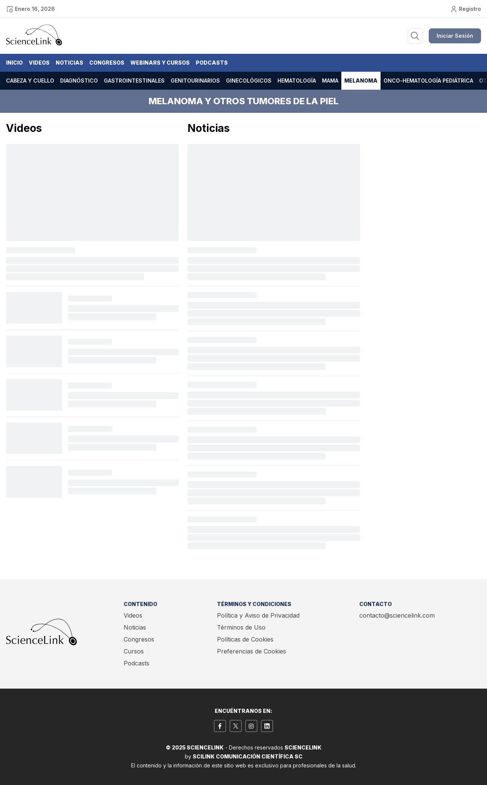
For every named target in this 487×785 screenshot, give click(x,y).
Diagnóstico (79, 80)
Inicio (14, 62)
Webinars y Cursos (160, 62)
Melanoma (361, 80)
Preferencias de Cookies (251, 651)
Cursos (134, 651)
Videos (39, 62)
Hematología (296, 80)
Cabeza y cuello (30, 80)
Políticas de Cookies (245, 639)
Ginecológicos (249, 80)
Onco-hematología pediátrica (428, 80)
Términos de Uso (241, 627)
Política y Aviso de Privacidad (258, 615)
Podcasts (212, 62)
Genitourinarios (195, 80)
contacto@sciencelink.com (397, 615)
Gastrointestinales (134, 80)
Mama (330, 80)
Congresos (106, 62)
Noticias (69, 62)
